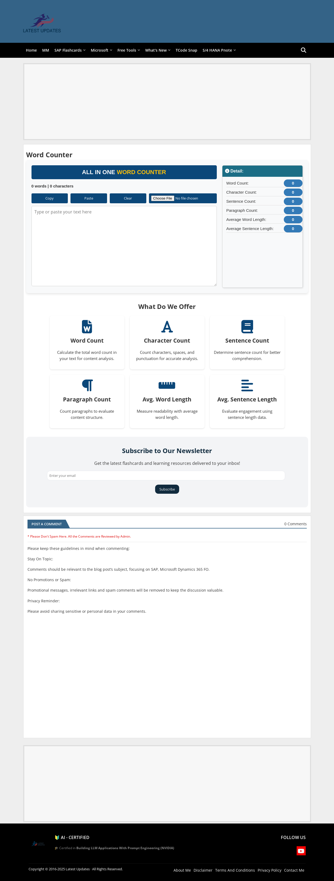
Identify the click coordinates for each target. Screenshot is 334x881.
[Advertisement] (167, 101)
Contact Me (294, 870)
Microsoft (99, 50)
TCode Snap (186, 50)
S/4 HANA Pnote (217, 50)
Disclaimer (203, 870)
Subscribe (167, 489)
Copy (49, 198)
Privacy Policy (269, 870)
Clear (128, 198)
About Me (182, 870)
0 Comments (295, 523)
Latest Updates (78, 869)
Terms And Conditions (235, 870)
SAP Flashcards (68, 50)
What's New (156, 50)
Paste (88, 198)
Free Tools (126, 50)
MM (45, 50)
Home (31, 50)
